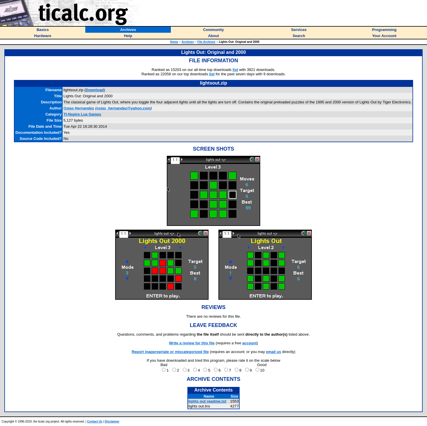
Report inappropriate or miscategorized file (170, 352)
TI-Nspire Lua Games (82, 114)
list (235, 69)
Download (95, 90)
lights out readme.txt (207, 401)
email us (273, 352)
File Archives (206, 41)
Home (174, 41)
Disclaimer (112, 421)
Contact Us (94, 421)
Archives (188, 41)
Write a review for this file (192, 343)
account (249, 343)
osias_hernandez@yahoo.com (123, 108)
